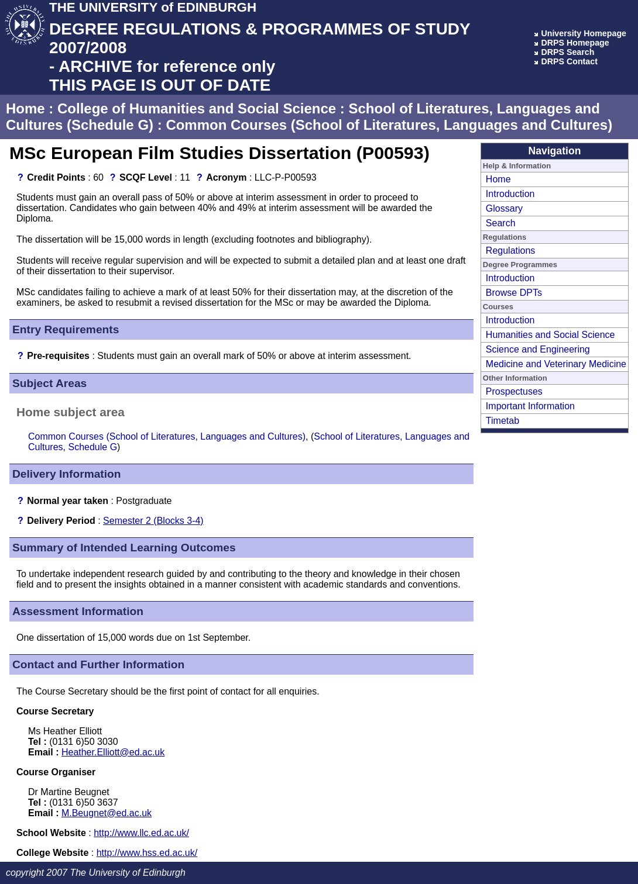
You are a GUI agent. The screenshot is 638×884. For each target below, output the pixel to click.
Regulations (511, 250)
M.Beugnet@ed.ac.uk (106, 813)
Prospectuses (514, 391)
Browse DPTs (514, 293)
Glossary (504, 208)
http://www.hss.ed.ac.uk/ (147, 853)
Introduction (510, 194)
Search (501, 223)
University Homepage (583, 33)
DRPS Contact (569, 61)
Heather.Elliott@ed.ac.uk (112, 752)
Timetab (502, 421)
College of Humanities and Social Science (196, 108)
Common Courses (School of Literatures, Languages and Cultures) (389, 125)
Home (25, 108)
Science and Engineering (538, 349)
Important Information (530, 406)
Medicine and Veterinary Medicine (556, 364)
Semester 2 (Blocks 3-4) (153, 521)
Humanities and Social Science (550, 335)
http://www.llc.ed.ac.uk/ (141, 833)
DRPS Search (567, 52)
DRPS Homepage (575, 42)
